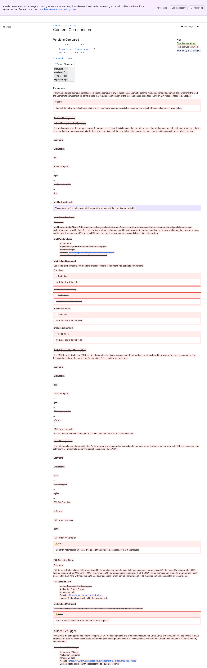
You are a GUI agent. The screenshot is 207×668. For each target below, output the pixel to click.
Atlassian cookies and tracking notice (59, 9)
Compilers (71, 25)
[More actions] (198, 26)
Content (56, 25)
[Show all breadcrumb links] (63, 25)
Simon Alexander (82, 49)
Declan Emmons (66, 49)
